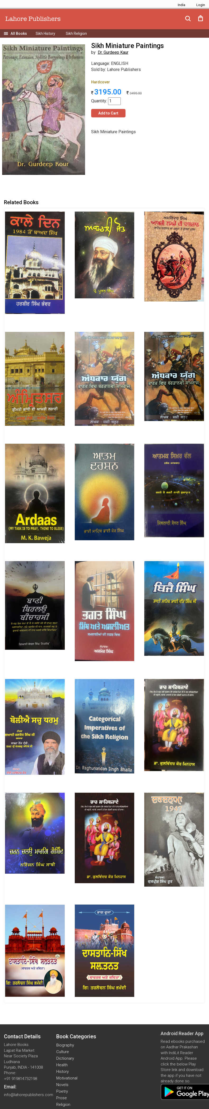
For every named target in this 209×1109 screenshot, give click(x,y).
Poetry (62, 1091)
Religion (63, 1104)
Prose (61, 1098)
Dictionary (65, 1058)
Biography (65, 1045)
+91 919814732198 (20, 1078)
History (62, 1071)
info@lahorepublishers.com (28, 1094)
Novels (62, 1084)
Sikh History (45, 33)
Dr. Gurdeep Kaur (113, 52)
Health (62, 1065)
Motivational (66, 1078)
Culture (62, 1051)
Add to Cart (108, 113)
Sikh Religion (76, 33)
